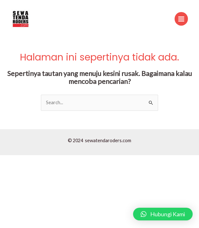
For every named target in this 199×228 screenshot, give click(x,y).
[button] (163, 214)
